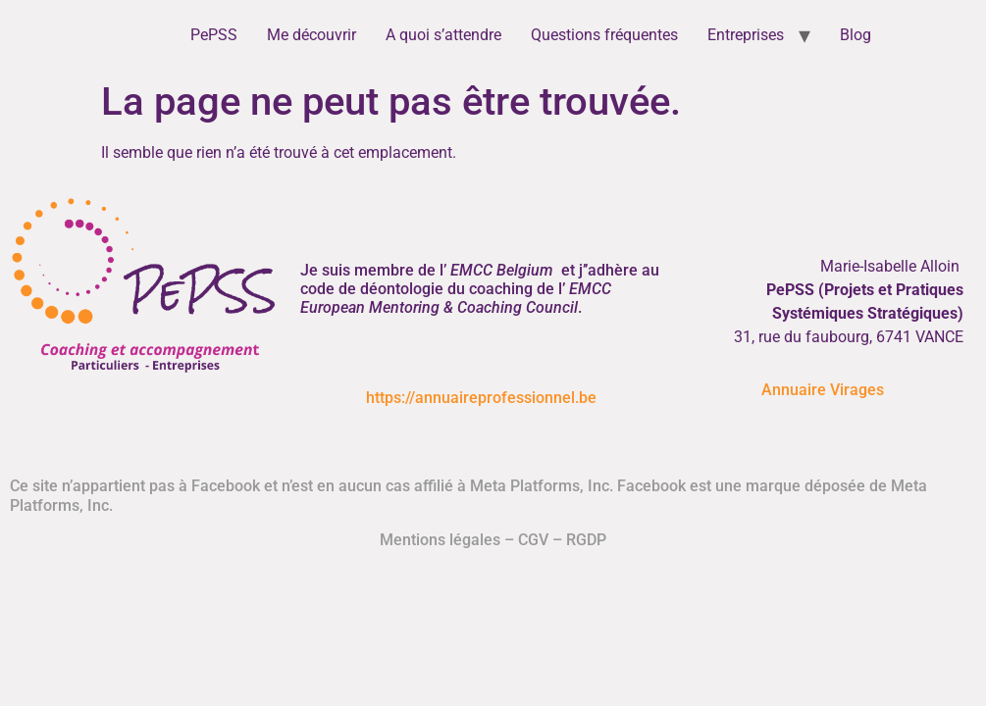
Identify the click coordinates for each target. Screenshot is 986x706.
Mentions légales (440, 539)
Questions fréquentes (604, 34)
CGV (533, 539)
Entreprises (745, 34)
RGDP (586, 539)
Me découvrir (311, 34)
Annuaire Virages (822, 389)
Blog (855, 34)
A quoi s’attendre (443, 34)
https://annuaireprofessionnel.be (481, 397)
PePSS (213, 34)
